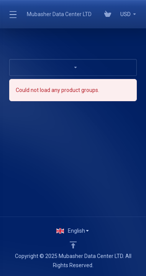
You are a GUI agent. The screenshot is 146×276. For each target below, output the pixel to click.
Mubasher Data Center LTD (59, 14)
